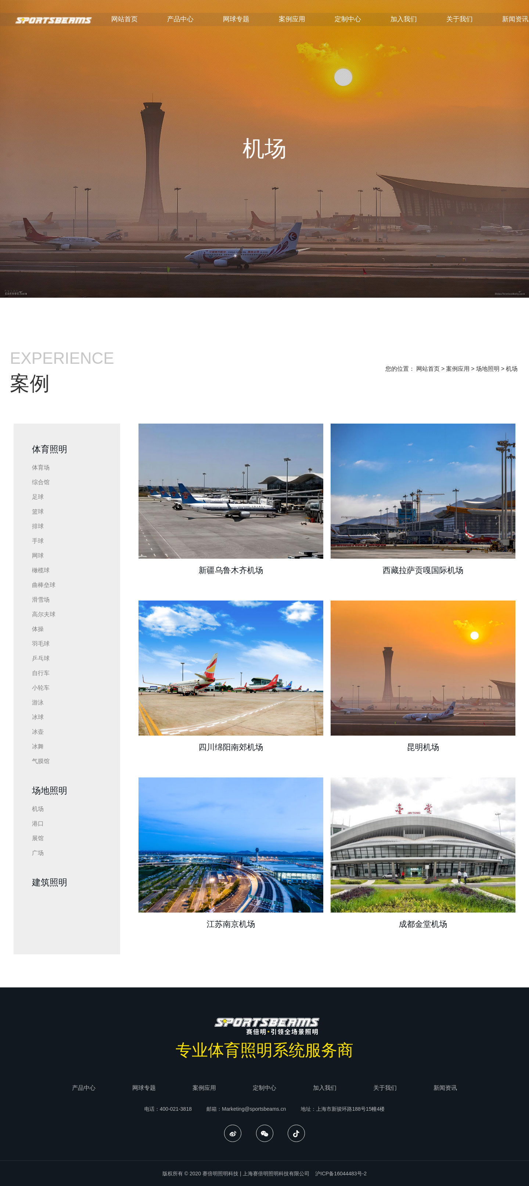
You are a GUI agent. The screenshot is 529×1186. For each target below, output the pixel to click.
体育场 (41, 467)
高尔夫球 (43, 614)
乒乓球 (41, 658)
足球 (38, 497)
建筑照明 (49, 882)
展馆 (38, 838)
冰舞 (38, 746)
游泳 (38, 702)
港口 (38, 823)
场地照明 (488, 369)
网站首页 (138, 21)
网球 (38, 555)
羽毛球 (41, 644)
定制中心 (361, 21)
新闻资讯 (445, 1088)
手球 (38, 541)
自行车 (41, 673)
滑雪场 (41, 599)
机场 (512, 369)
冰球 (38, 717)
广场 (38, 853)
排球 (38, 526)
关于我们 (473, 21)
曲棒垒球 (43, 585)
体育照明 (49, 449)
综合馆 (41, 482)
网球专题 (250, 21)
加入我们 (417, 21)
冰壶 (38, 732)
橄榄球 (41, 570)
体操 (38, 629)
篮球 (38, 511)
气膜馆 (41, 761)
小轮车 (41, 688)
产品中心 (194, 21)
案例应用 (305, 21)
